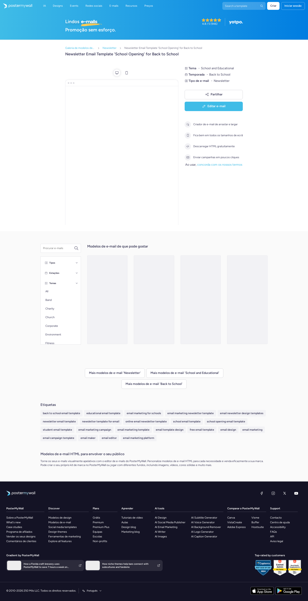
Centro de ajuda (280, 522)
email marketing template (133, 429)
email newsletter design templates (241, 413)
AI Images (161, 536)
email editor (109, 438)
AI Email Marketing (166, 527)
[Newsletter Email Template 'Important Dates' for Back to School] (247, 299)
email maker (88, 438)
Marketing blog (130, 531)
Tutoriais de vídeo (132, 517)
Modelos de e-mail (59, 522)
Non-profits (100, 541)
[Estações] (76, 273)
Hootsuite (257, 527)
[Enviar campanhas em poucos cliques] (188, 157)
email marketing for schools (144, 413)
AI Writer (160, 531)
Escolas (97, 536)
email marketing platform (138, 438)
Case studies (14, 527)
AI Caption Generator (204, 536)
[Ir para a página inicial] (16, 6)
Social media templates (62, 527)
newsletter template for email (100, 421)
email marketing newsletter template (190, 413)
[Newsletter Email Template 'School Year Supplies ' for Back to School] (154, 299)
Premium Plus (101, 527)
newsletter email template (59, 421)
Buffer (255, 522)
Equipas (97, 531)
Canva (231, 517)
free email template (202, 429)
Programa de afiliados (19, 531)
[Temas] (76, 283)
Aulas (124, 522)
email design (228, 429)
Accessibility (278, 527)
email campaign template (58, 438)
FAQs (273, 531)
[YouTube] (296, 493)
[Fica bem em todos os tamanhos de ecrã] (188, 135)
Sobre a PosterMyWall (19, 517)
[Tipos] (76, 262)
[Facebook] (262, 493)
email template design (169, 429)
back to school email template (61, 413)
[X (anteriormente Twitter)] (285, 493)
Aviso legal (276, 541)
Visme (255, 517)
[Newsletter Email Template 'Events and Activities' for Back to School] (107, 299)
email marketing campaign (94, 429)
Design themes (57, 531)
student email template (57, 429)
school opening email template (226, 421)
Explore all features (60, 541)
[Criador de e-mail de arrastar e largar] (188, 124)
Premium (98, 522)
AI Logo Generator (202, 531)
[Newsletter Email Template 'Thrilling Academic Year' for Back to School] (201, 299)
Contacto (276, 517)
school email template (187, 421)
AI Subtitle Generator (204, 517)
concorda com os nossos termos (219, 164)
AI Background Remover (206, 527)
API (272, 536)
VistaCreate (234, 522)
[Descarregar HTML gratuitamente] (188, 146)
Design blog (128, 527)
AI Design (161, 517)
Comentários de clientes (21, 541)
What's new (13, 522)
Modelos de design (60, 517)
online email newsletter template (146, 421)
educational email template (103, 413)
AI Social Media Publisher (170, 522)
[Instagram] (273, 493)
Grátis (96, 517)
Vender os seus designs (21, 536)
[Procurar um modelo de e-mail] (58, 248)
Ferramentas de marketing (64, 536)
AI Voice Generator (203, 522)
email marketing (252, 429)
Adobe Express (236, 527)
